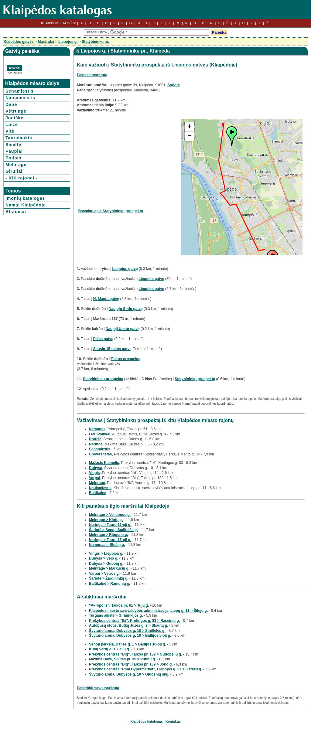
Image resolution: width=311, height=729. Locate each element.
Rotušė (95, 439)
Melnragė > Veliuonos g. (110, 515)
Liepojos (181, 64)
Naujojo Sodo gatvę (126, 309)
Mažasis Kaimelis (104, 463)
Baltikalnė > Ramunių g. (109, 583)
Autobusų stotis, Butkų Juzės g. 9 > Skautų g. (128, 625)
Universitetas (100, 454)
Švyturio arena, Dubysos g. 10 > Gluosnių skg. (129, 674)
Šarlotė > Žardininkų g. (108, 578)
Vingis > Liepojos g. (106, 553)
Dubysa (95, 468)
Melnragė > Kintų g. (106, 520)
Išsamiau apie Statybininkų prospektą (110, 211)
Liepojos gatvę (125, 269)
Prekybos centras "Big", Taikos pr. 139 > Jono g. (131, 664)
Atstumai (15, 211)
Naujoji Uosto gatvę (123, 329)
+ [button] (189, 126)
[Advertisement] (129, 161)
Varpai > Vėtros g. (104, 573)
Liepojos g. (67, 41)
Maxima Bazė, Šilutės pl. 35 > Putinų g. (122, 659)
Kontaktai (173, 721)
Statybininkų (125, 64)
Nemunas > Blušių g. (107, 545)
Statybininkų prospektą (103, 379)
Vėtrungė (15, 111)
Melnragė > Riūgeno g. (108, 535)
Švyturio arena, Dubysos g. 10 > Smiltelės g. (127, 631)
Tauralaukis (18, 137)
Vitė (9, 131)
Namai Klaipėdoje (25, 205)
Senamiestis (19, 91)
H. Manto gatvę (106, 299)
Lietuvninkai (99, 434)
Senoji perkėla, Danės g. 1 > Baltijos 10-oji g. (127, 644)
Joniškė (14, 117)
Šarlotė (173, 85)
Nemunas (97, 429)
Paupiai (14, 151)
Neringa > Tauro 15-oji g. (110, 540)
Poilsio (13, 157)
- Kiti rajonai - (21, 177)
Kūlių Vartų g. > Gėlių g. (109, 649)
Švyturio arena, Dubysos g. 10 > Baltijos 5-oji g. (130, 635)
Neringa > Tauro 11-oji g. (110, 525)
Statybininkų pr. (95, 41)
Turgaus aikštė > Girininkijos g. (116, 615)
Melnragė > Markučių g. (109, 568)
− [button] (189, 136)
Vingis (94, 473)
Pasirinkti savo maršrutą (98, 688)
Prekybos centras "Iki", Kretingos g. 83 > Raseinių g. (134, 620)
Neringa (96, 444)
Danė (11, 104)
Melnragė (15, 164)
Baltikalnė (97, 493)
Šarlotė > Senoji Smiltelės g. (113, 530)
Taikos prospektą (125, 359)
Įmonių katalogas (25, 198)
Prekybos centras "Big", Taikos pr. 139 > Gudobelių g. (135, 654)
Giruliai (13, 171)
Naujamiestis (20, 97)
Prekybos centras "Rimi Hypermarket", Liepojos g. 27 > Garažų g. (145, 669)
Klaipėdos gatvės (19, 41)
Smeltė (13, 144)
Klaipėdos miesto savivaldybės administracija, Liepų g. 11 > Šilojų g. (148, 610)
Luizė (11, 124)
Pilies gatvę (103, 339)
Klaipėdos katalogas (146, 721)
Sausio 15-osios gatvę (112, 349)
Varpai (94, 478)
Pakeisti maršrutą (92, 75)
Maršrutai (46, 41)
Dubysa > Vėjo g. (103, 558)
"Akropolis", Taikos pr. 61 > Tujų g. (119, 605)
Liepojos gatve (151, 279)
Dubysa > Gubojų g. (106, 563)
